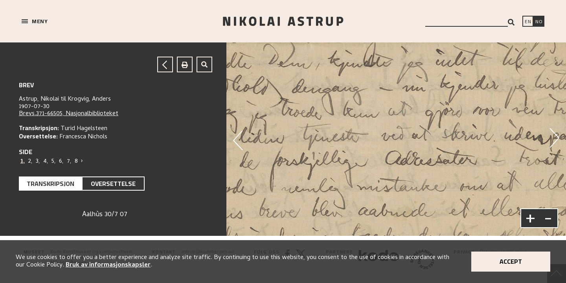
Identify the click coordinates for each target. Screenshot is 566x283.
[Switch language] (527, 22)
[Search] (511, 22)
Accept (511, 261)
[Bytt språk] (538, 22)
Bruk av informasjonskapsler (108, 265)
